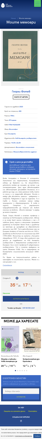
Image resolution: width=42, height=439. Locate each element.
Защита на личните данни (14, 411)
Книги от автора (21, 97)
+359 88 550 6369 (28, 308)
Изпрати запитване (21, 299)
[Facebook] (21, 421)
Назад (21, 272)
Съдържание (7, 265)
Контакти (32, 411)
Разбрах (37, 436)
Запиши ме (21, 397)
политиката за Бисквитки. (23, 436)
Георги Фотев (21, 91)
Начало (13, 18)
